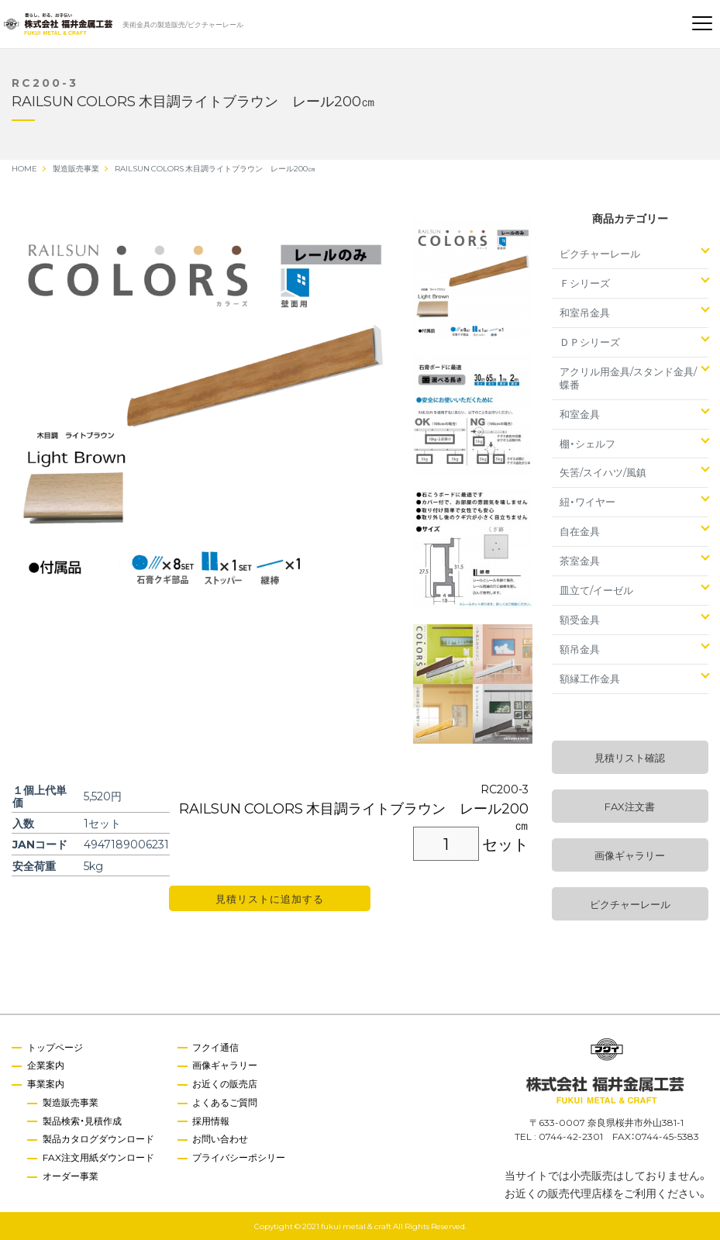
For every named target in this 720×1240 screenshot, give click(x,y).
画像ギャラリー (629, 855)
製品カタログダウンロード (98, 1139)
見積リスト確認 (629, 757)
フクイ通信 (216, 1047)
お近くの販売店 (225, 1083)
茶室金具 (580, 560)
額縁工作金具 (590, 678)
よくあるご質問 (225, 1102)
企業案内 (45, 1065)
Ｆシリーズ (585, 282)
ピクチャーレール (600, 253)
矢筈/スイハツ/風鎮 (603, 472)
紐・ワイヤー (587, 501)
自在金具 (580, 530)
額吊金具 (580, 648)
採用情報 (211, 1121)
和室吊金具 (585, 312)
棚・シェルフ (587, 443)
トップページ (55, 1047)
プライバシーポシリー (239, 1157)
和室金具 (580, 413)
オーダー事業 (70, 1176)
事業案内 (45, 1083)
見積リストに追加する (269, 898)
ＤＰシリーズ (590, 341)
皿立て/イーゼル (596, 589)
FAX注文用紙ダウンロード (98, 1157)
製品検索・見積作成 (82, 1121)
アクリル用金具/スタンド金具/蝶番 (628, 378)
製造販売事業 (70, 1102)
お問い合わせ (221, 1139)
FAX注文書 (630, 806)
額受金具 (580, 619)
